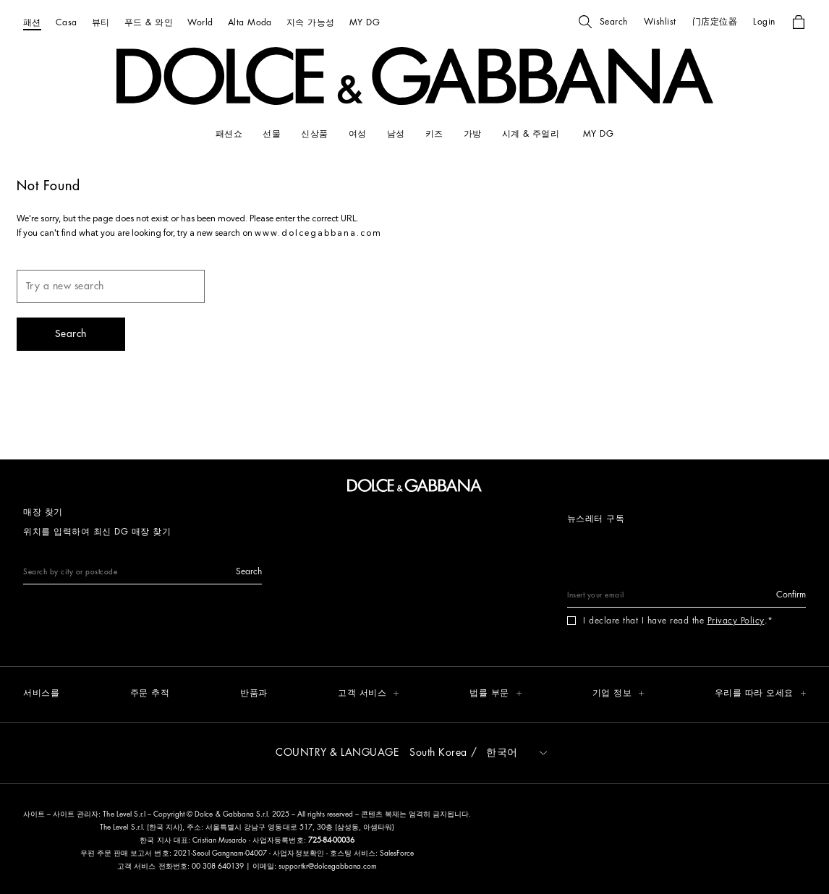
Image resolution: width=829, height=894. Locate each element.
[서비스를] (41, 694)
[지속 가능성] (310, 22)
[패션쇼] (229, 134)
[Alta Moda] (250, 22)
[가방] (473, 134)
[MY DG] (364, 22)
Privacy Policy (736, 620)
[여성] (358, 134)
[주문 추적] (150, 694)
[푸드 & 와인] (148, 22)
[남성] (396, 134)
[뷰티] (101, 22)
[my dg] (598, 134)
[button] (603, 22)
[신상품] (314, 134)
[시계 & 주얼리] (532, 134)
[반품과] (254, 694)
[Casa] (66, 22)
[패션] (32, 22)
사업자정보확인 (299, 853)
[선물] (272, 134)
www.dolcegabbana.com (318, 233)
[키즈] (434, 134)
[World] (200, 22)
